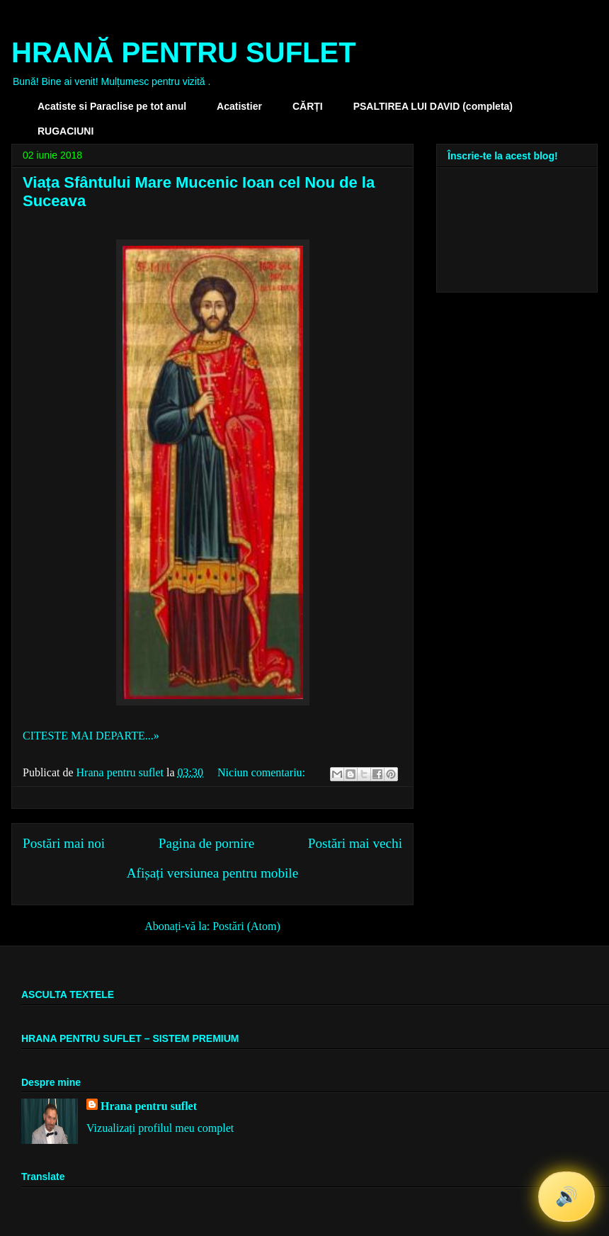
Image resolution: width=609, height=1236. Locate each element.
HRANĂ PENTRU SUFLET (183, 52)
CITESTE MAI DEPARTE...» (91, 736)
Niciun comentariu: (262, 772)
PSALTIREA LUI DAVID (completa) (433, 106)
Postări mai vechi (355, 843)
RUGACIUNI (65, 131)
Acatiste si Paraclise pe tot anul (112, 106)
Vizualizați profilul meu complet (160, 1128)
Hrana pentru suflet (149, 1106)
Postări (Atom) (246, 926)
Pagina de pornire (206, 843)
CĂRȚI (307, 106)
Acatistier (239, 106)
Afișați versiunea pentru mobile (212, 873)
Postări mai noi (64, 843)
